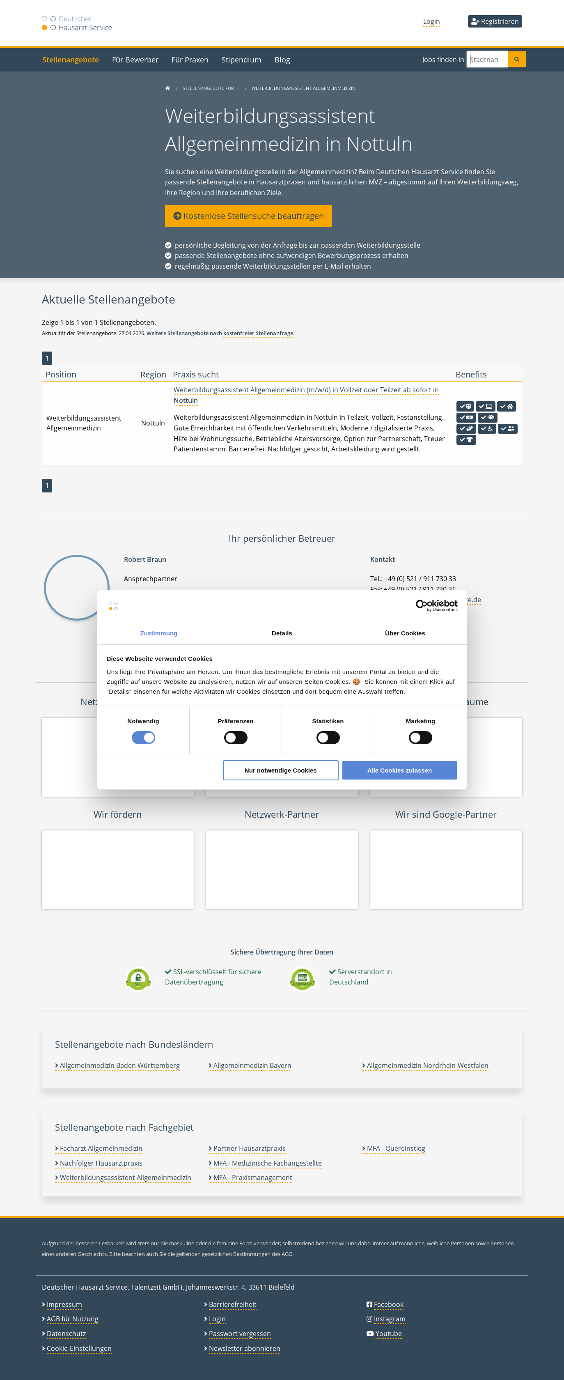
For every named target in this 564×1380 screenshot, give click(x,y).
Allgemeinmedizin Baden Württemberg (117, 1065)
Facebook (389, 1304)
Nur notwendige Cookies (281, 770)
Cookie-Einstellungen (79, 1348)
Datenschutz (66, 1333)
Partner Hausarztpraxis (247, 1148)
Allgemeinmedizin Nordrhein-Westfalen (425, 1065)
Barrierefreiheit (233, 1304)
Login (431, 21)
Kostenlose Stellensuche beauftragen (248, 215)
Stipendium (241, 59)
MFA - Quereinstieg (393, 1148)
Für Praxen (190, 59)
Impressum (64, 1304)
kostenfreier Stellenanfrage (258, 333)
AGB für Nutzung (73, 1318)
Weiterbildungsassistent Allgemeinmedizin (123, 1177)
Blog (282, 59)
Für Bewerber (135, 59)
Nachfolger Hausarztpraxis (98, 1163)
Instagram (390, 1318)
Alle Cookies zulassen (399, 770)
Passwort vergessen (240, 1333)
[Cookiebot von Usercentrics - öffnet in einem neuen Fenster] (422, 606)
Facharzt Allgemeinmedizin (98, 1148)
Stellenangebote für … (211, 88)
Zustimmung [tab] (159, 633)
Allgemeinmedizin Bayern (250, 1065)
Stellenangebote (70, 59)
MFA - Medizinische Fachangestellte (265, 1163)
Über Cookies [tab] (405, 633)
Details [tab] (282, 633)
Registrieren (495, 21)
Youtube (389, 1333)
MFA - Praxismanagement (250, 1177)
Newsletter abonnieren (244, 1348)
